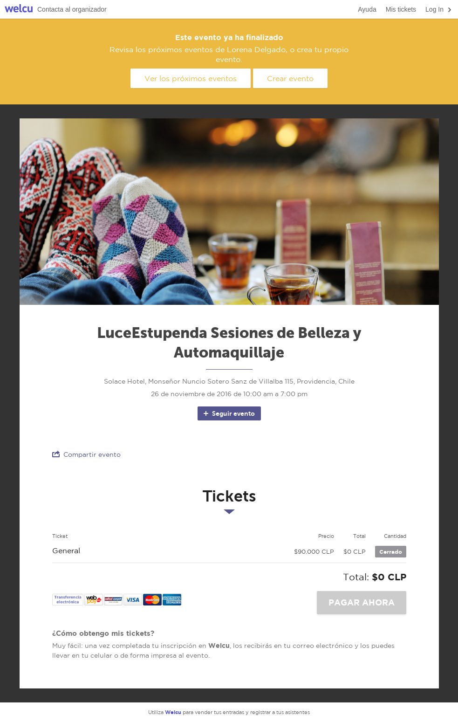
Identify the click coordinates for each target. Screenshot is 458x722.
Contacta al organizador (72, 9)
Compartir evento (86, 454)
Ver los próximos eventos (190, 78)
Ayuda (367, 9)
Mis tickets (401, 9)
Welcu (19, 9)
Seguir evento (228, 413)
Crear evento (290, 78)
